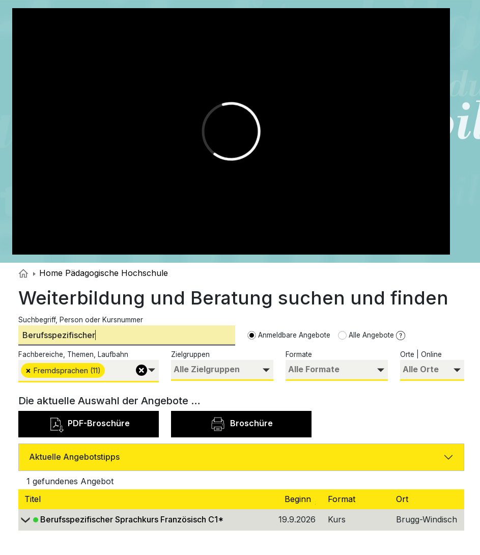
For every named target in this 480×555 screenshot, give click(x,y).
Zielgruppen (190, 354)
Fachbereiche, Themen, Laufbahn (73, 354)
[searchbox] (109, 369)
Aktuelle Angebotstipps (74, 457)
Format (343, 499)
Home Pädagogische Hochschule (100, 273)
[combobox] (88, 371)
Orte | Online (421, 354)
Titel (33, 499)
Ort (403, 499)
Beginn (305, 499)
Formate (299, 354)
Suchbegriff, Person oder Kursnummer (80, 320)
